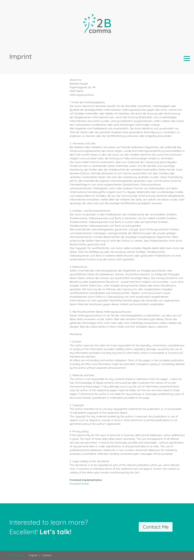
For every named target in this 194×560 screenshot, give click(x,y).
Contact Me (156, 527)
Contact (46, 555)
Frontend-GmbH (79, 483)
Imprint (33, 555)
